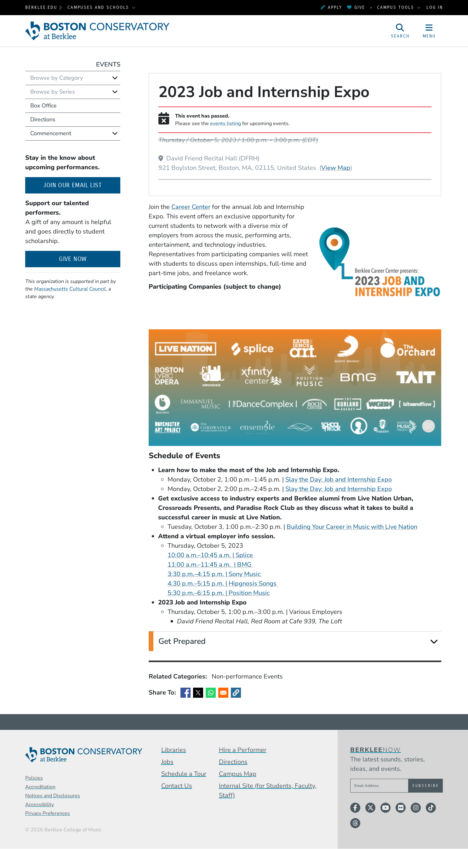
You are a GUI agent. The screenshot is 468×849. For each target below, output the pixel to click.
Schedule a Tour (183, 774)
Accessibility (39, 804)
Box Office (43, 105)
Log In (434, 7)
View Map (335, 167)
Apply (331, 7)
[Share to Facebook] (185, 693)
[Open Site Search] (400, 31)
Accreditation (40, 786)
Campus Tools (396, 7)
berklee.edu (41, 7)
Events (108, 64)
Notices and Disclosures (52, 795)
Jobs (167, 762)
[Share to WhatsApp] (211, 693)
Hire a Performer (242, 750)
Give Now (72, 259)
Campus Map (237, 774)
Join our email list (81, 184)
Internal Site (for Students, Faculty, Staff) (268, 791)
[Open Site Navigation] (429, 31)
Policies (34, 778)
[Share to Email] (223, 693)
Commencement (50, 133)
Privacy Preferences (47, 813)
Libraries (173, 750)
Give (356, 7)
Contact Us (176, 786)
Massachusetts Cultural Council (70, 289)
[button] (236, 693)
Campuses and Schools (99, 7)
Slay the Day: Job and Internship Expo (338, 479)
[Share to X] (198, 693)
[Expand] (433, 641)
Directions (42, 119)
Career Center (190, 207)
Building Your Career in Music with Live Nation (352, 527)
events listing (225, 123)
